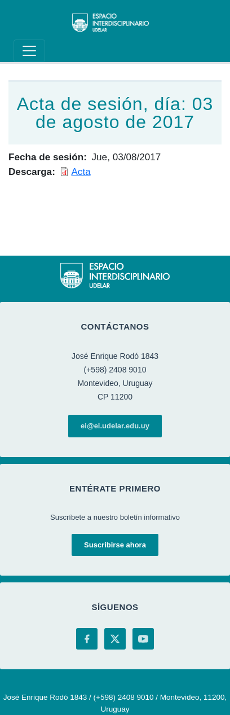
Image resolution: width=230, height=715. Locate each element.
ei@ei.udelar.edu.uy (115, 426)
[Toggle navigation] (29, 51)
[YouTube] (143, 639)
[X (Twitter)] (115, 639)
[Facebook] (87, 639)
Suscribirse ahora (115, 545)
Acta (80, 171)
